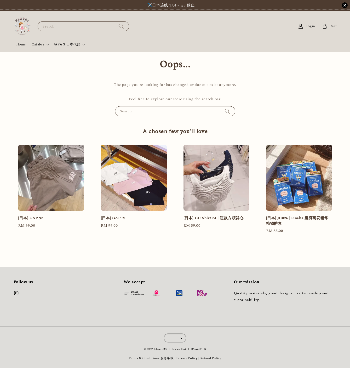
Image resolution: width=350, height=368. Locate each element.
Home (21, 44)
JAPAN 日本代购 (67, 44)
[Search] (121, 26)
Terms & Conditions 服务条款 (151, 358)
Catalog (38, 44)
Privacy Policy (187, 358)
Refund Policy (210, 358)
